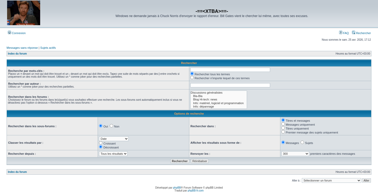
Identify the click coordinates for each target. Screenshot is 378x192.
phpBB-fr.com (196, 190)
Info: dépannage (219, 106)
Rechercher (361, 33)
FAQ (344, 33)
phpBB (177, 187)
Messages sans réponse (22, 47)
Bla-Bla (219, 96)
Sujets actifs (48, 47)
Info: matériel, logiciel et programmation (219, 103)
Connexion (17, 33)
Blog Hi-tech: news (219, 99)
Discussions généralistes (219, 92)
